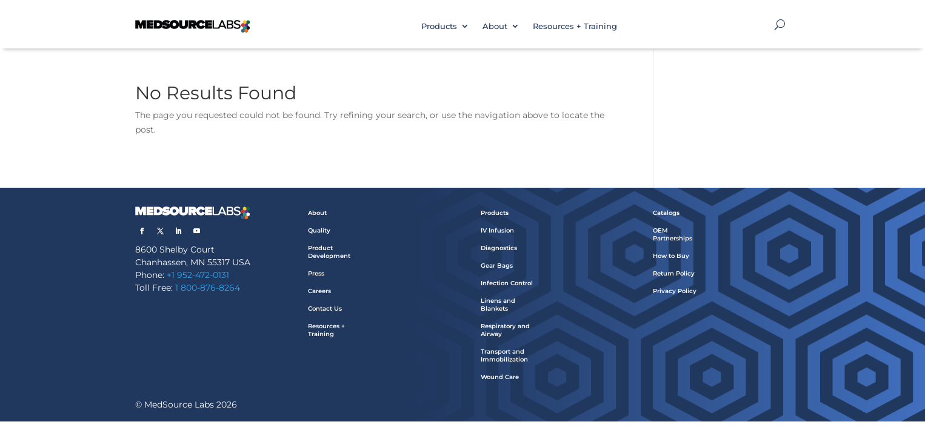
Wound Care (500, 377)
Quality (319, 230)
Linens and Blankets (498, 304)
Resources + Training (575, 26)
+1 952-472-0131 (198, 274)
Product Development (329, 252)
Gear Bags (497, 265)
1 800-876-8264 (207, 287)
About (495, 26)
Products (439, 26)
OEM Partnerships (672, 234)
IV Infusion (497, 230)
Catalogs (666, 213)
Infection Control (507, 283)
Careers (319, 291)
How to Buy (671, 256)
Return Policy (674, 273)
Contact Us (325, 308)
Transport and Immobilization (504, 355)
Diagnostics (499, 248)
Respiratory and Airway (505, 330)
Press (316, 273)
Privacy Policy (674, 291)
